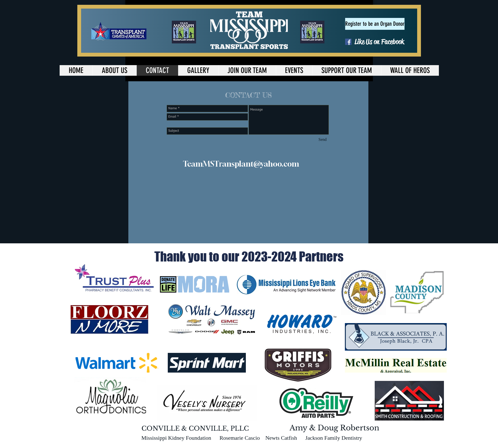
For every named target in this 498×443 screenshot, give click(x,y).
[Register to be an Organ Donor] (375, 24)
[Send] (323, 139)
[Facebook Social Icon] (348, 42)
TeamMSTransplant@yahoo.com (241, 163)
